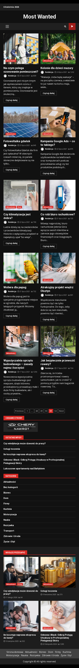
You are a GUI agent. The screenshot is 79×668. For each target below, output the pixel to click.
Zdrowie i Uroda (11, 536)
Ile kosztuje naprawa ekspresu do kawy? (24, 454)
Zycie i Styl (9, 541)
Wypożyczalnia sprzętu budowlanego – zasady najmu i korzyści (20, 341)
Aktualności (10, 61)
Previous (19, 411)
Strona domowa (15, 652)
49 (41, 411)
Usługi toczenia (11, 449)
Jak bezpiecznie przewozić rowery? (58, 341)
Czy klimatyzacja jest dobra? (20, 195)
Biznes (7, 492)
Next (61, 411)
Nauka (6, 520)
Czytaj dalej (11, 100)
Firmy (6, 503)
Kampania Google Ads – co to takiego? (58, 122)
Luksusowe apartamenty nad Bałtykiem (24, 468)
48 (37, 411)
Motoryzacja (10, 514)
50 (46, 411)
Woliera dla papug (20, 268)
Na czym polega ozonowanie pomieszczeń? (20, 48)
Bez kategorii (10, 487)
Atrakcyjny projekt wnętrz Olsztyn (58, 268)
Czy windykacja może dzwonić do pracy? (24, 443)
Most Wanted (39, 16)
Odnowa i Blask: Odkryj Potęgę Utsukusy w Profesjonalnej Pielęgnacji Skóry (58, 616)
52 (55, 411)
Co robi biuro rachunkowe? (58, 195)
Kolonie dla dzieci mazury (58, 48)
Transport (8, 530)
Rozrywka (8, 525)
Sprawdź (72, 26)
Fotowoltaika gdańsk (20, 122)
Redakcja (9, 76)
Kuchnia (7, 509)
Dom (19, 207)
